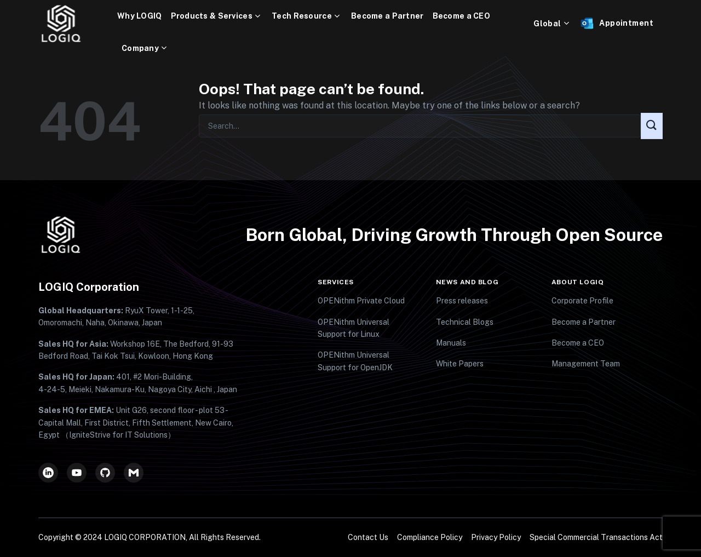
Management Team (585, 363)
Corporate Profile (582, 300)
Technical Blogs (464, 322)
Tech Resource (307, 16)
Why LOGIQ (139, 16)
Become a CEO (461, 16)
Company (145, 48)
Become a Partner (387, 16)
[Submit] (652, 126)
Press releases (462, 300)
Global (552, 23)
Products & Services (217, 16)
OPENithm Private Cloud (361, 300)
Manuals (451, 342)
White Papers (460, 363)
